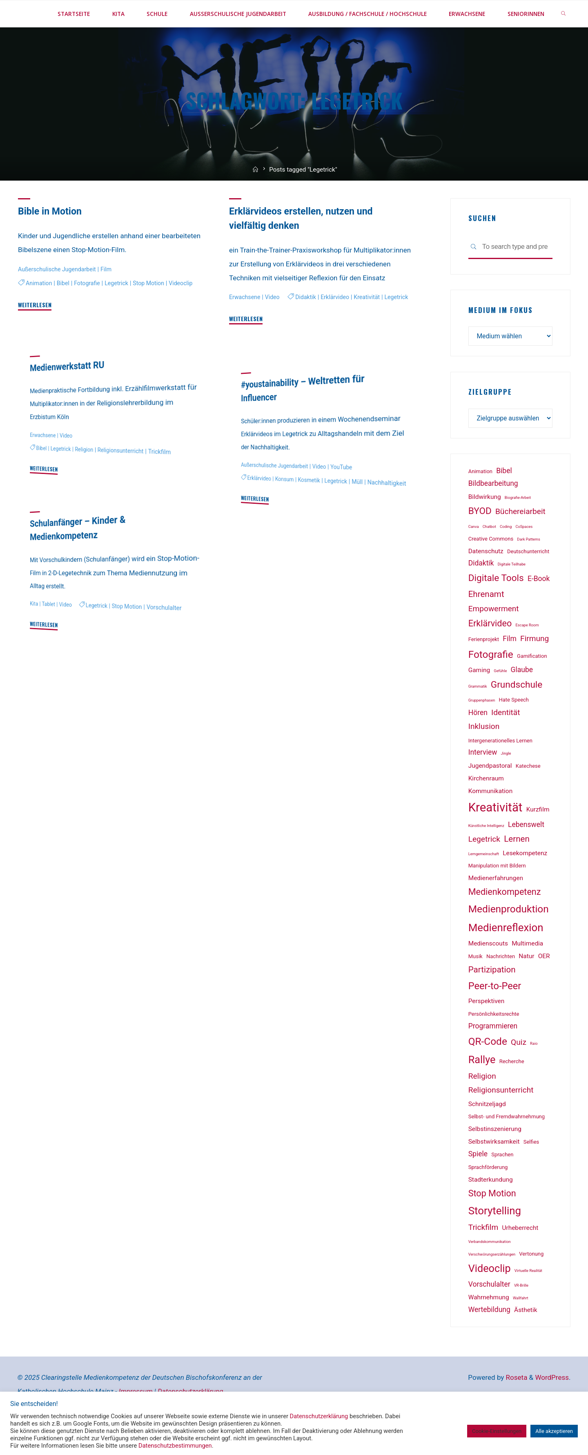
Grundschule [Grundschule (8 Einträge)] (517, 713)
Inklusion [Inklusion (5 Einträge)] (484, 755)
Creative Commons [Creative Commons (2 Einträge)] (490, 568)
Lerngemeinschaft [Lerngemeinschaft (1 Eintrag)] (483, 883)
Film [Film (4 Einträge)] (510, 668)
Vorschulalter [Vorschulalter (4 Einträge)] (489, 1313)
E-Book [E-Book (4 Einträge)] (539, 607)
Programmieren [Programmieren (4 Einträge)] (493, 1055)
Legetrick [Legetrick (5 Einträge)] (484, 868)
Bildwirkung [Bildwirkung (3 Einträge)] (484, 526)
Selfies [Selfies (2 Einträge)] (531, 1171)
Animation (40, 308)
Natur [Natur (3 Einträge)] (526, 985)
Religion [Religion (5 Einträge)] (482, 1105)
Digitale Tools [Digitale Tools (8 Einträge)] (496, 606)
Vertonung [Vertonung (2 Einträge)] (531, 1283)
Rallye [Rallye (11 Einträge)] (482, 1089)
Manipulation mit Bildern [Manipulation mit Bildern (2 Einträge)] (497, 895)
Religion (88, 476)
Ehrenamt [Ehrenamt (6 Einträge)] (486, 623)
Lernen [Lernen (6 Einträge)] (517, 868)
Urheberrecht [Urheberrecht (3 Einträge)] (520, 1257)
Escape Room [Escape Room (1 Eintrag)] (527, 654)
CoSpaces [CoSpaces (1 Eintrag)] (523, 555)
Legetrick (123, 308)
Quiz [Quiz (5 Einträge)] (518, 1071)
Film (113, 295)
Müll (366, 508)
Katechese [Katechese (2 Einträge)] (528, 795)
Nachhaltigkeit (257, 516)
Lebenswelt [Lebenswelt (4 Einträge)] (526, 853)
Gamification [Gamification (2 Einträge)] (532, 685)
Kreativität (313, 337)
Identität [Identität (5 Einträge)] (505, 741)
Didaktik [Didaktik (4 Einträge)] (481, 592)
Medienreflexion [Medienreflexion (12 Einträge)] (505, 956)
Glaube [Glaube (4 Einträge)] (522, 699)
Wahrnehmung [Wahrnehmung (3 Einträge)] (488, 1326)
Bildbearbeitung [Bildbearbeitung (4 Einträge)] (493, 512)
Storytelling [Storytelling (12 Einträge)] (494, 1240)
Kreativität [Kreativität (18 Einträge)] (495, 836)
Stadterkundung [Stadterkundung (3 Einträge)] (490, 1208)
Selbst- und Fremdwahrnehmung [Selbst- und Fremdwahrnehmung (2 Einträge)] (506, 1145)
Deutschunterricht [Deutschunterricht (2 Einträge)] (528, 580)
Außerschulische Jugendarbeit (60, 295)
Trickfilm (169, 478)
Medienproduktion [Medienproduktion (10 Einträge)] (508, 938)
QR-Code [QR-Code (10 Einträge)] (487, 1070)
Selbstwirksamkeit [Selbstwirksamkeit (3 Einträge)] (494, 1170)
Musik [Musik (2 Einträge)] (475, 985)
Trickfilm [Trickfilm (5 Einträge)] (483, 1256)
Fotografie (91, 308)
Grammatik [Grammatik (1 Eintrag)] (477, 715)
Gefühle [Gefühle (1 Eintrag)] (500, 699)
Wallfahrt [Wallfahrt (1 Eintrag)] (520, 1327)
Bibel (66, 308)
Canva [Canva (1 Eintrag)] (473, 555)
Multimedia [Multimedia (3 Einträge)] (527, 972)
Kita (34, 630)
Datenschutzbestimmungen (175, 1445)
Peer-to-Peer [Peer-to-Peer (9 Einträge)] (494, 1015)
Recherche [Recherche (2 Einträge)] (511, 1090)
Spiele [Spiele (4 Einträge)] (478, 1183)
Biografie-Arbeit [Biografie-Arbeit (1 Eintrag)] (518, 526)
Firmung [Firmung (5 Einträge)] (534, 667)
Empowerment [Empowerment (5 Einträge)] (493, 637)
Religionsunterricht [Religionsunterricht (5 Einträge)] (501, 1119)
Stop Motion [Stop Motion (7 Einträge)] (492, 1222)
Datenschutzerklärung (319, 1416)
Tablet (49, 631)
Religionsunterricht (127, 477)
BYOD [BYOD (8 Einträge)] (480, 539)
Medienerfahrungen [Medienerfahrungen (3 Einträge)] (495, 907)
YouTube (350, 494)
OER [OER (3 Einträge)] (544, 985)
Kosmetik (314, 506)
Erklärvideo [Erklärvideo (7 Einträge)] (490, 652)
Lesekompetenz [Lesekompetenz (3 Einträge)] (525, 882)
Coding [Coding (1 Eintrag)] (506, 555)
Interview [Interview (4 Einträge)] (482, 781)
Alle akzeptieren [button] (554, 1431)
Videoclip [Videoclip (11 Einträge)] (489, 1297)
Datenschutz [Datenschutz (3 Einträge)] (485, 580)
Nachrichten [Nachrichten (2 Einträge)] (500, 985)
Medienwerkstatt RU (70, 392)
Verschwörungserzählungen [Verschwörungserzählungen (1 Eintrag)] (491, 1283)
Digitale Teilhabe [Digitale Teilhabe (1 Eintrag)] (512, 593)
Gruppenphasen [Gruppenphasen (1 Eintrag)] (481, 729)
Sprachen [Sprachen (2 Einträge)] (502, 1183)
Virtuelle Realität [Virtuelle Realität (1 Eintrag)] (528, 1299)
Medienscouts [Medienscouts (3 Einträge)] (488, 972)
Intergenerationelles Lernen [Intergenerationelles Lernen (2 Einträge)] (500, 770)
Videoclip (31, 321)
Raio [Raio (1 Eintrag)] (533, 1072)
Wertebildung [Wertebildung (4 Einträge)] (489, 1338)
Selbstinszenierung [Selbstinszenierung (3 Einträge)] (494, 1158)
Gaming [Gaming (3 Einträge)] (479, 699)
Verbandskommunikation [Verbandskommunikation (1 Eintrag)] (489, 1270)
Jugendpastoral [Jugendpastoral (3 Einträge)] (490, 794)
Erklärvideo (279, 337)
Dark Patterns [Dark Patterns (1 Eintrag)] (528, 568)
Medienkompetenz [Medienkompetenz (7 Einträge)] (504, 921)
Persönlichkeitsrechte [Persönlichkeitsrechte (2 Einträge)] (493, 1043)
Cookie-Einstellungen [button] (496, 1431)
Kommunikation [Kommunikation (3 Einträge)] (490, 820)
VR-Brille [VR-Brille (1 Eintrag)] (521, 1314)
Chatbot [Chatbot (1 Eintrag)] (489, 555)
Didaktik (248, 337)
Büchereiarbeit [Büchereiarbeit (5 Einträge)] (520, 540)
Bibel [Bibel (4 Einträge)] (504, 500)
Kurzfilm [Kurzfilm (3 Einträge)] (538, 838)
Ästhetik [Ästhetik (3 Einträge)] (525, 1339)
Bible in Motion (52, 238)
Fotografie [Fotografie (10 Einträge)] (490, 683)
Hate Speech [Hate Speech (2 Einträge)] (514, 729)
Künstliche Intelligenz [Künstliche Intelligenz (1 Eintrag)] (486, 854)
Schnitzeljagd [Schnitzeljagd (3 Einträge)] (487, 1133)
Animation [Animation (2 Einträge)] (480, 500)
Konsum (287, 505)
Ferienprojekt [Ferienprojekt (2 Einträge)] (483, 668)
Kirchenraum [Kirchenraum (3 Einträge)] (486, 807)
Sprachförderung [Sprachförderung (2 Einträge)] (488, 1196)
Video (275, 323)
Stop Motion (157, 308)
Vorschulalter (174, 634)
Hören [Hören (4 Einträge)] (478, 742)
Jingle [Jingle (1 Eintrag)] (506, 782)
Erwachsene (246, 323)
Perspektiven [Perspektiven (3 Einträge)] (486, 1030)
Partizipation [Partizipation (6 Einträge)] (492, 999)
